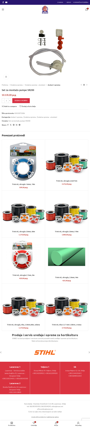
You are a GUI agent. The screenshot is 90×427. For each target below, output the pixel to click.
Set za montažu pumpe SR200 (19, 121)
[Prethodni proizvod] (81, 85)
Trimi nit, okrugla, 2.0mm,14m (66, 277)
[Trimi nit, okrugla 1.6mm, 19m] (23, 161)
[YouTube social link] (6, 2)
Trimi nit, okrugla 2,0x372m (66, 181)
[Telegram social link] (19, 124)
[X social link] (10, 124)
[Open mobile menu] (3, 9)
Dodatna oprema (16, 85)
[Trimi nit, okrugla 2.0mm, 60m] (23, 210)
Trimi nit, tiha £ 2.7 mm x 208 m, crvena (66, 325)
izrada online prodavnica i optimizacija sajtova (45, 417)
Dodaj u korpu (21, 100)
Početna (5, 85)
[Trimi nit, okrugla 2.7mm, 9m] (23, 255)
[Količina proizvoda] (6, 100)
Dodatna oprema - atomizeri (35, 85)
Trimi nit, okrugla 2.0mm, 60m (23, 232)
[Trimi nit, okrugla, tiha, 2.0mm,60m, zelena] (23, 303)
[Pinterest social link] (13, 124)
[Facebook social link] (3, 2)
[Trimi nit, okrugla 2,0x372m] (67, 159)
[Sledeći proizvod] (86, 85)
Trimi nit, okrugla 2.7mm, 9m (23, 275)
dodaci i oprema (54, 85)
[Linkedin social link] (16, 124)
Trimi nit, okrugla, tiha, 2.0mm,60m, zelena (23, 325)
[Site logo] (45, 9)
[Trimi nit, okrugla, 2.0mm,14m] (67, 256)
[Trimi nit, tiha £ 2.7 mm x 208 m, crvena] (67, 303)
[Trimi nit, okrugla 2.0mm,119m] (67, 210)
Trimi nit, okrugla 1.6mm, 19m (23, 184)
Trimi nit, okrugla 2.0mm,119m (66, 232)
